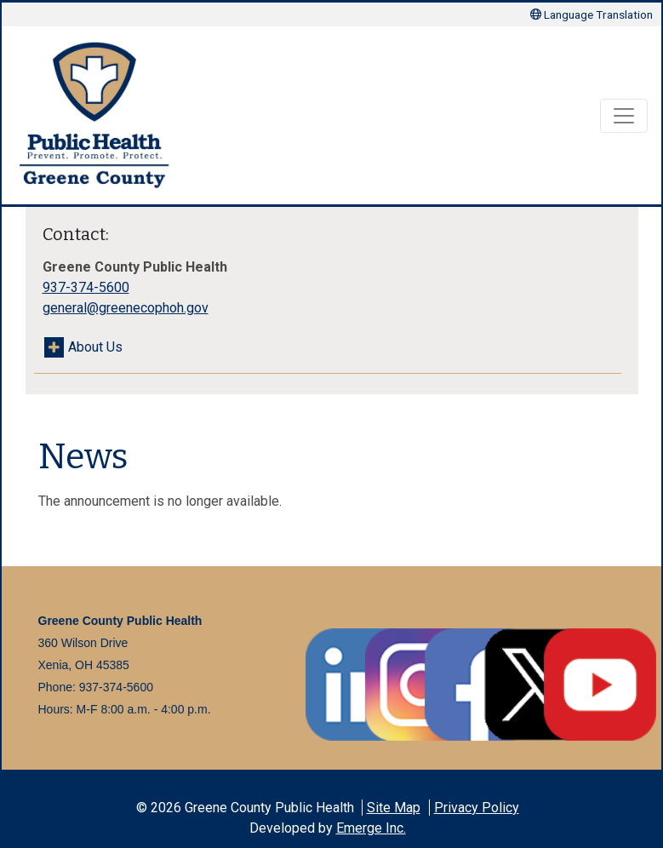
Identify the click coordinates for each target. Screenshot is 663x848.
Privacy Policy (476, 807)
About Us (95, 347)
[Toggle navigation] (624, 116)
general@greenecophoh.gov (126, 308)
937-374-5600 (86, 287)
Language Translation (591, 14)
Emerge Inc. (371, 828)
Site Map (393, 807)
